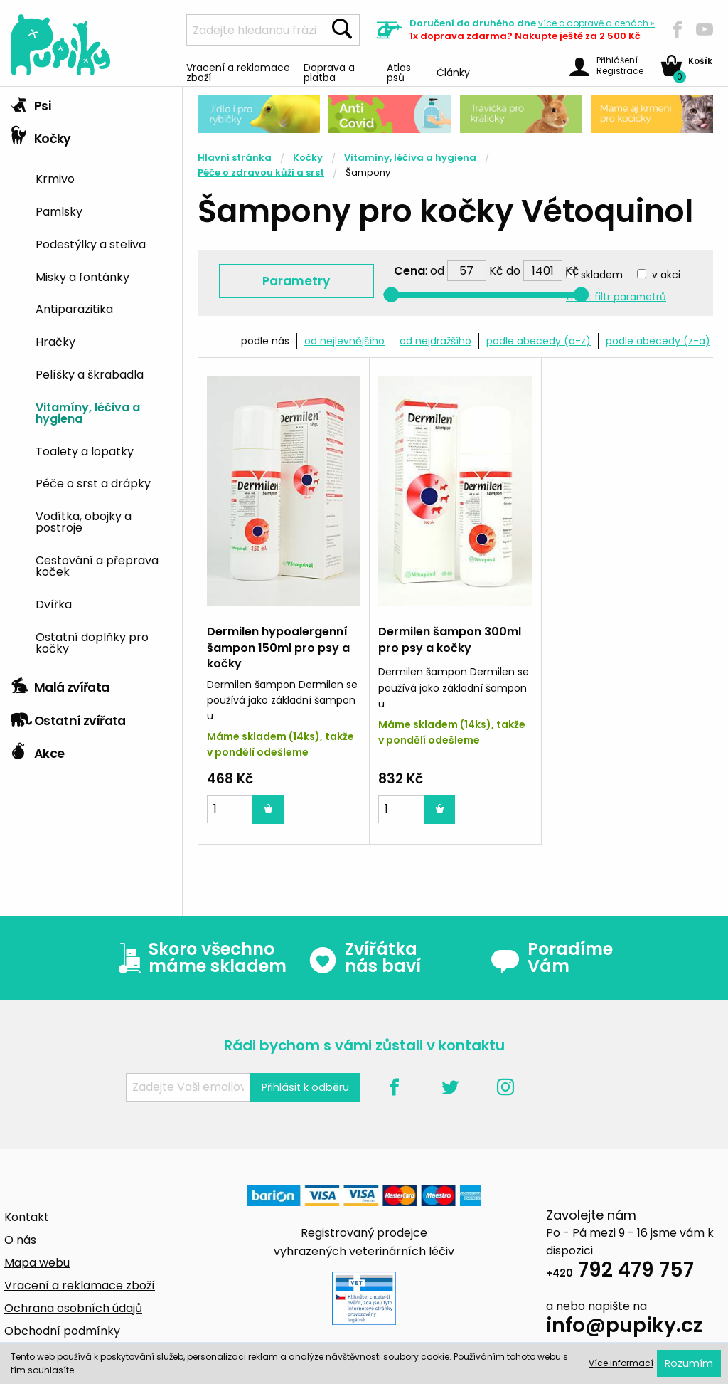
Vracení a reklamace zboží (238, 71)
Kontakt (26, 1217)
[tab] (91, 103)
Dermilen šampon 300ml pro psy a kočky (449, 639)
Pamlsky (59, 211)
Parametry (296, 281)
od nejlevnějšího (344, 341)
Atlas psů (399, 71)
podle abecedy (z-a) (658, 341)
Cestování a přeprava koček (97, 565)
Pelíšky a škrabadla (90, 373)
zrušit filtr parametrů (616, 297)
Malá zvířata (60, 684)
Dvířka (54, 603)
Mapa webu (37, 1262)
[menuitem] (103, 177)
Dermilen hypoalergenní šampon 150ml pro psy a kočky (278, 647)
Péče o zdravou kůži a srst (261, 172)
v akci (666, 275)
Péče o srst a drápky (93, 482)
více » (596, 23)
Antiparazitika (74, 308)
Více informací (621, 1363)
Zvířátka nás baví (364, 958)
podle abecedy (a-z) (538, 341)
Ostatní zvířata (68, 717)
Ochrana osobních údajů (73, 1308)
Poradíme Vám (552, 958)
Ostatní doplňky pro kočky (92, 642)
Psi (30, 102)
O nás (20, 1240)
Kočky (41, 135)
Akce (37, 750)
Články (453, 71)
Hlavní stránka (235, 157)
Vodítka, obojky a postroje (84, 521)
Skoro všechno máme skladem (199, 958)
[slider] (391, 294)
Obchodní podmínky (62, 1331)
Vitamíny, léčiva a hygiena (88, 412)
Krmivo (55, 178)
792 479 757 (620, 1272)
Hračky (55, 341)
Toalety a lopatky (85, 450)
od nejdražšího (435, 341)
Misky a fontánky (82, 276)
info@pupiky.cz (624, 1327)
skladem (602, 275)
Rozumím (689, 1363)
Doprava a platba (329, 71)
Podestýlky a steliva (91, 243)
